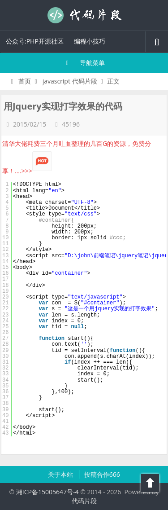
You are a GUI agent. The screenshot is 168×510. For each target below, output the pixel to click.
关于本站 (61, 474)
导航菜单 (84, 62)
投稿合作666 (102, 474)
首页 (19, 81)
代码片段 (84, 15)
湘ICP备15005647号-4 (47, 492)
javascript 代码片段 (70, 81)
